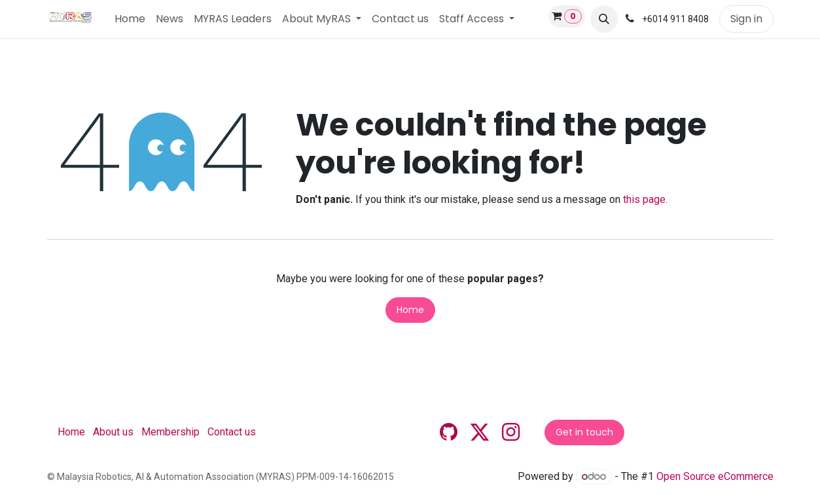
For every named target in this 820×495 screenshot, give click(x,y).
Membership (170, 432)
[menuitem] (130, 19)
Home (410, 309)
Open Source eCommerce (715, 476)
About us (113, 432)
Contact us (231, 432)
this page (644, 199)
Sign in (746, 18)
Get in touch (584, 432)
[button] (604, 19)
